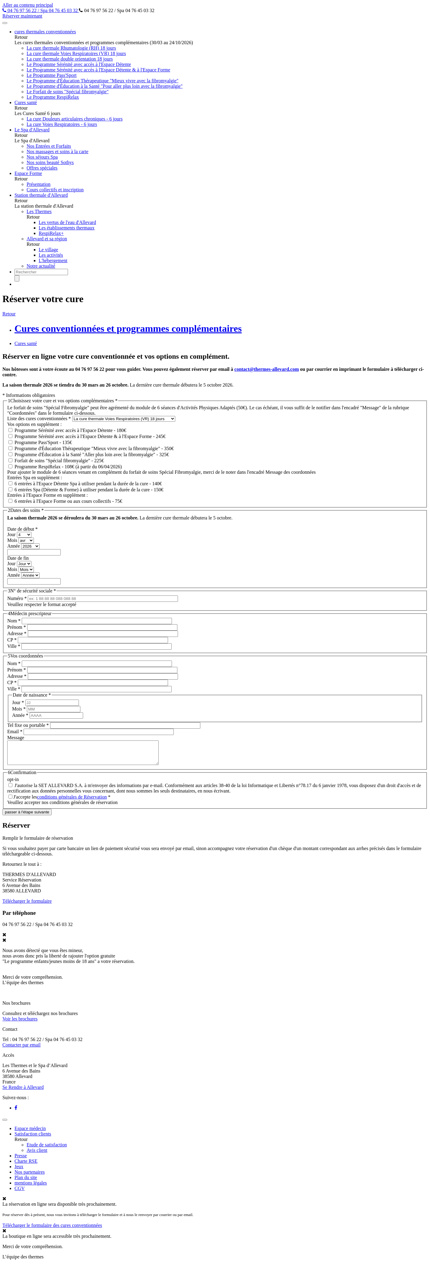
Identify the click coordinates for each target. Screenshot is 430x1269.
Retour (9, 313)
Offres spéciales (42, 167)
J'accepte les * (61, 801)
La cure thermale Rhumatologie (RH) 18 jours (71, 48)
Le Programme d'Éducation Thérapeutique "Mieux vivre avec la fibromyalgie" (103, 80)
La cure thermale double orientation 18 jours (70, 58)
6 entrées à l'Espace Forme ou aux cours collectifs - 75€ (68, 501)
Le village (48, 249)
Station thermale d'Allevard (41, 195)
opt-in (13, 783)
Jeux (19, 1171)
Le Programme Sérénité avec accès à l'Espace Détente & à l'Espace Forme (98, 69)
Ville (13, 646)
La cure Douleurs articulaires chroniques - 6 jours (75, 118)
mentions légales (31, 1187)
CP (12, 639)
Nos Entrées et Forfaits (49, 146)
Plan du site (26, 1182)
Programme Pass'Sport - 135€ (43, 442)
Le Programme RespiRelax (53, 97)
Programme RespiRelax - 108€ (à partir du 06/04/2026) (68, 466)
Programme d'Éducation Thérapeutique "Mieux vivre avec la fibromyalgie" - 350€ (94, 448)
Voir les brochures (19, 1023)
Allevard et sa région (47, 238)
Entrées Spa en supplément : (34, 477)
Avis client (37, 1154)
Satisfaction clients (33, 1138)
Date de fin (18, 558)
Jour (12, 534)
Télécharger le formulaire (27, 905)
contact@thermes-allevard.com (266, 369)
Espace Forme (28, 173)
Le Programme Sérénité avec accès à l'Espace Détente (79, 64)
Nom (14, 620)
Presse (21, 1160)
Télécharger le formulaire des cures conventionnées (52, 1229)
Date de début (22, 529)
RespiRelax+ (51, 233)
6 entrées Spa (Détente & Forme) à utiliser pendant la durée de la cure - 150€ (89, 489)
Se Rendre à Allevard (23, 1091)
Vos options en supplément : (34, 424)
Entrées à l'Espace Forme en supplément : (47, 495)
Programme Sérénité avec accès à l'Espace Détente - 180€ (70, 430)
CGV (20, 1192)
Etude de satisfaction (47, 1149)
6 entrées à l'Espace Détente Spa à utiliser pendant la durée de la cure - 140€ (88, 483)
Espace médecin (30, 1133)
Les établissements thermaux (67, 227)
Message (15, 737)
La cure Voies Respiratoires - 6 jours (62, 124)
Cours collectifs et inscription (55, 189)
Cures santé (26, 102)
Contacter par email (21, 1049)
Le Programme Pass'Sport (52, 75)
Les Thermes (39, 211)
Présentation (38, 184)
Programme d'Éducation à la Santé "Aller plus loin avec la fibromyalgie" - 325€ (92, 454)
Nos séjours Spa (42, 157)
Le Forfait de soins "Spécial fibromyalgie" (67, 91)
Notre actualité (41, 266)
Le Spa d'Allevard (32, 129)
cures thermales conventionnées (45, 31)
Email (14, 731)
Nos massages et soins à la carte (57, 151)
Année (14, 546)
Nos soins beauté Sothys (50, 162)
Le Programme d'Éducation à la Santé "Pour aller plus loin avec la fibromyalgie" (105, 86)
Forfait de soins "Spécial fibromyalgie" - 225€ (59, 460)
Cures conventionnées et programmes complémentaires (128, 328)
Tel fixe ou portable (28, 725)
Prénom (16, 627)
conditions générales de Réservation (72, 801)
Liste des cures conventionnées (39, 418)
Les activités (51, 255)
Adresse (17, 633)
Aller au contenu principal (27, 5)
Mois (12, 540)
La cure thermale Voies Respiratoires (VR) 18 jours (76, 53)
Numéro (17, 598)
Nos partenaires (30, 1176)
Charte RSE (26, 1165)
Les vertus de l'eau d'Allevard (67, 222)
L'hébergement (53, 260)
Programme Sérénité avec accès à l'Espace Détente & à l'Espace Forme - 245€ (90, 436)
